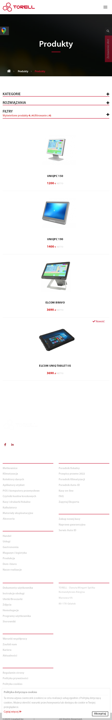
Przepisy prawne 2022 (72, 474)
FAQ (61, 496)
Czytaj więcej (12, 712)
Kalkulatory (10, 508)
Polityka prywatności (15, 678)
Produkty (23, 71)
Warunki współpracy (15, 639)
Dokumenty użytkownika (18, 588)
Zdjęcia (7, 605)
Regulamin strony (13, 673)
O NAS (7, 632)
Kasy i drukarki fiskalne (16, 502)
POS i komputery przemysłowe (21, 491)
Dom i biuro (10, 564)
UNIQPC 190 (55, 239)
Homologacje (11, 610)
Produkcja (9, 558)
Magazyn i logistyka (15, 553)
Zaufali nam (10, 644)
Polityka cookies (12, 684)
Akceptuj (100, 714)
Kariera (7, 650)
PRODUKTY (11, 461)
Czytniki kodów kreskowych (19, 496)
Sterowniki (9, 621)
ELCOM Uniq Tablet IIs (55, 366)
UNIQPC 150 (55, 176)
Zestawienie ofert (108, 49)
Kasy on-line (66, 491)
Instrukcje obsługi (13, 593)
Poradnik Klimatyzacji (72, 479)
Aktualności (10, 656)
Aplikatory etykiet (14, 485)
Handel (7, 536)
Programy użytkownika (17, 616)
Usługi (6, 541)
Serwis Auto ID (67, 530)
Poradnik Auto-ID (69, 485)
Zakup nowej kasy (69, 519)
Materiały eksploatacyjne (18, 513)
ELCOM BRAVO (55, 302)
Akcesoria (9, 519)
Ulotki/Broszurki (12, 599)
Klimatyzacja (10, 474)
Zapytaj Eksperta (69, 502)
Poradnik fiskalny (69, 468)
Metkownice (10, 468)
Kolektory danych (13, 479)
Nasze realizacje (12, 570)
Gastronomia (11, 547)
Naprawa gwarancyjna (72, 525)
